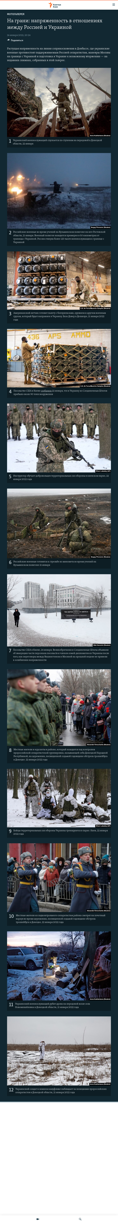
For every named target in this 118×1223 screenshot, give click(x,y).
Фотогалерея (15, 14)
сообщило (46, 391)
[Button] (15, 41)
